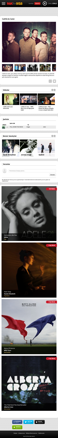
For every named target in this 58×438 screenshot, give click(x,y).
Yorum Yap (50, 81)
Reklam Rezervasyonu (31, 433)
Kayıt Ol (37, 3)
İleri (54, 90)
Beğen (54, 81)
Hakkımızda (41, 433)
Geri (52, 90)
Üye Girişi (31, 3)
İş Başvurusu (21, 433)
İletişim (15, 433)
